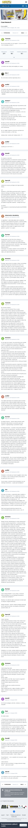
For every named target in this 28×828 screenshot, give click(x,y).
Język (3, 815)
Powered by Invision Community (14, 819)
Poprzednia (7, 32)
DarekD (7, 738)
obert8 (7, 771)
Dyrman (7, 234)
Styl (7, 815)
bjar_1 (6, 73)
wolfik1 (5, 26)
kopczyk (7, 180)
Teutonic (7, 38)
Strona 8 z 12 (16, 32)
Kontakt (24, 815)
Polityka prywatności (16, 815)
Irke (6, 489)
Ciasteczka (14, 816)
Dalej (22, 32)
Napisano (12, 40)
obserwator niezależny (12, 215)
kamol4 (7, 61)
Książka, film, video (15, 27)
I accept (23, 825)
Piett (6, 711)
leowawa (7, 258)
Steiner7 (7, 100)
